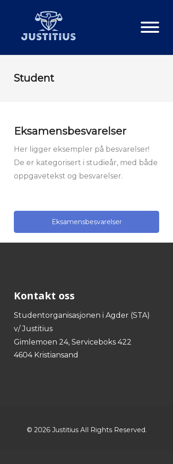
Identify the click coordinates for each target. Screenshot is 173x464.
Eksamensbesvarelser (87, 222)
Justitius (65, 430)
